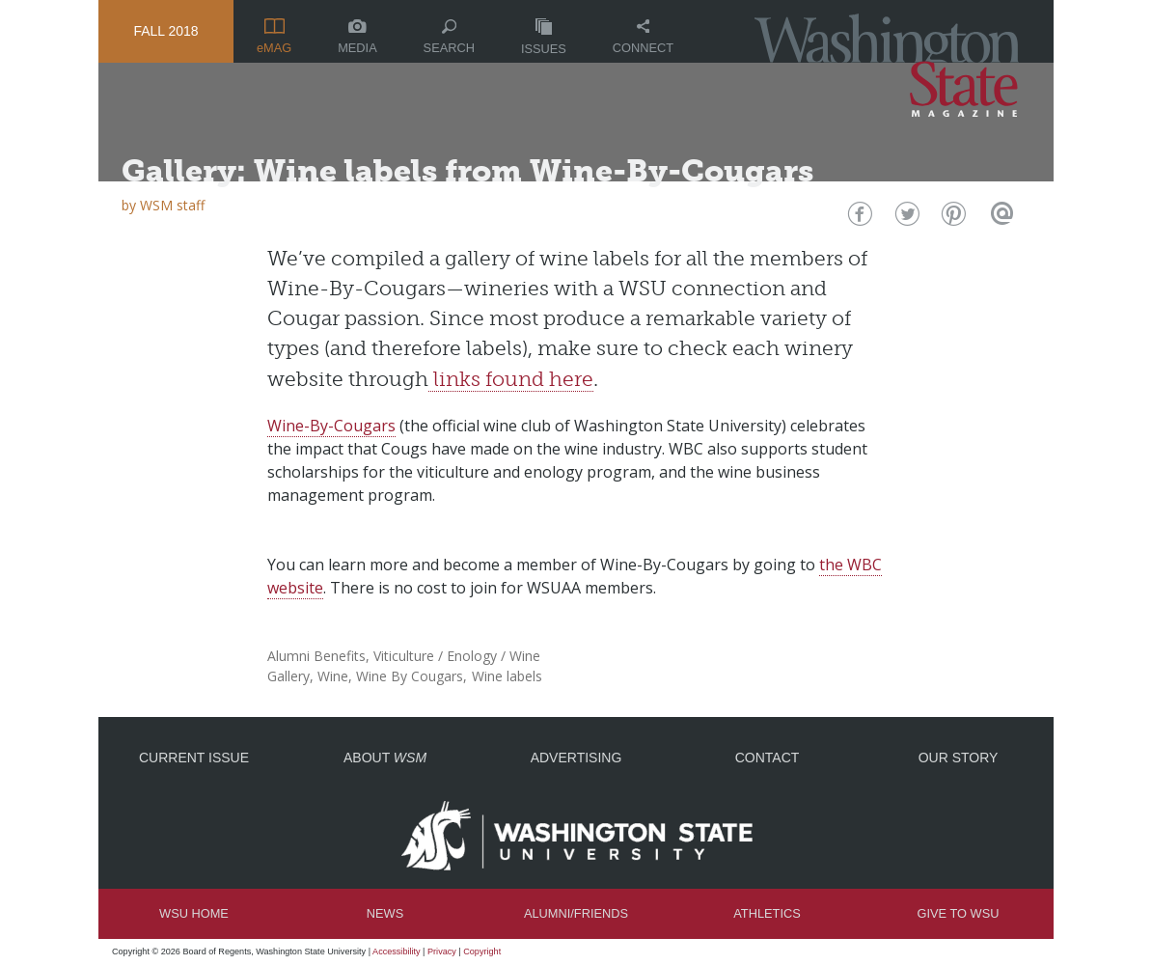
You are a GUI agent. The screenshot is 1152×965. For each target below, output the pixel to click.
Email (999, 218)
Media (357, 37)
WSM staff (172, 205)
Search (449, 37)
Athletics (766, 913)
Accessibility (396, 951)
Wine (332, 676)
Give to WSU (959, 913)
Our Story (959, 757)
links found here (510, 379)
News (385, 913)
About (384, 757)
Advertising (576, 757)
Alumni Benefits (316, 656)
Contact (767, 757)
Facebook (858, 218)
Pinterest (952, 218)
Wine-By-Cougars (331, 425)
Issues (543, 37)
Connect (643, 37)
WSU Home (194, 913)
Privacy (441, 951)
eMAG (274, 36)
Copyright (482, 951)
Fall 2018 (165, 31)
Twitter (905, 218)
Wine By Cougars (409, 676)
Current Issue (194, 757)
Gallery (288, 676)
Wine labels (507, 676)
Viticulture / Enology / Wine (456, 656)
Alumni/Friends (576, 913)
